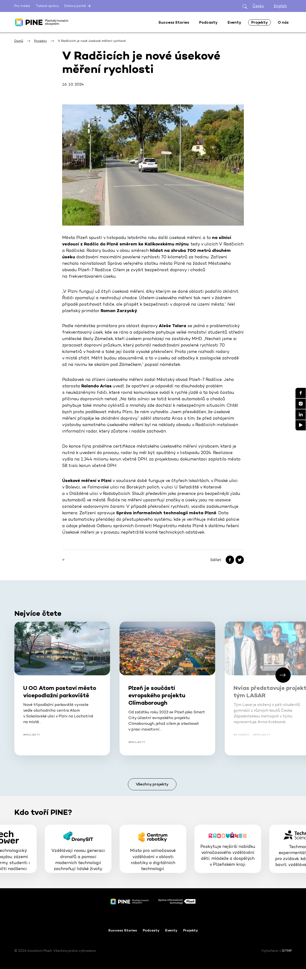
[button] (283, 675)
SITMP (287, 950)
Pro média (22, 6)
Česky (258, 5)
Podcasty (151, 930)
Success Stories (122, 930)
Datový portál (78, 6)
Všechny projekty (152, 784)
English (280, 5)
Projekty (190, 930)
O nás (283, 22)
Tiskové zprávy (47, 6)
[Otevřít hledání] (245, 6)
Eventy (171, 930)
